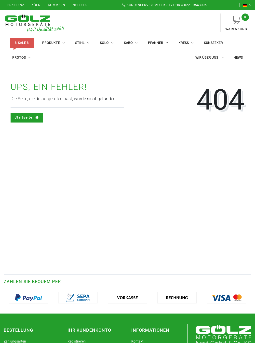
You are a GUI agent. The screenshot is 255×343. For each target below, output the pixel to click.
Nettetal (80, 5)
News (238, 57)
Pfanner (158, 43)
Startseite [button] (26, 117)
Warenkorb (236, 22)
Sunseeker (213, 43)
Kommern (56, 5)
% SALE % (22, 43)
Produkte (53, 43)
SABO (130, 43)
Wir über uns (209, 57)
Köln (35, 5)
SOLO (106, 43)
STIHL (82, 43)
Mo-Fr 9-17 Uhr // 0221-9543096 (163, 5)
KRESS (185, 43)
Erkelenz (15, 5)
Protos (21, 57)
